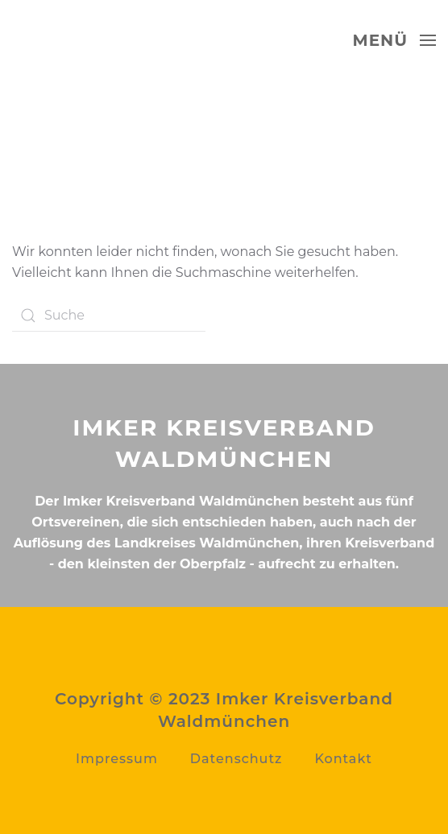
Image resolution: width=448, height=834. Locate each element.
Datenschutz (236, 758)
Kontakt (343, 758)
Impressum (117, 758)
